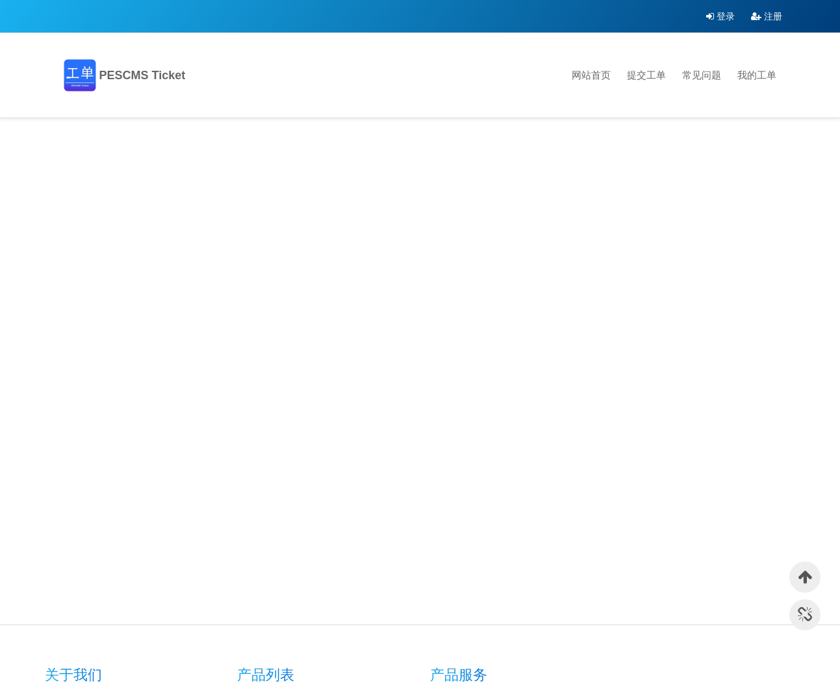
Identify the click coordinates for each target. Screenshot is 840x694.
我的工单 (756, 75)
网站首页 (591, 75)
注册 (766, 16)
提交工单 (646, 75)
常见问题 (701, 75)
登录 (720, 16)
